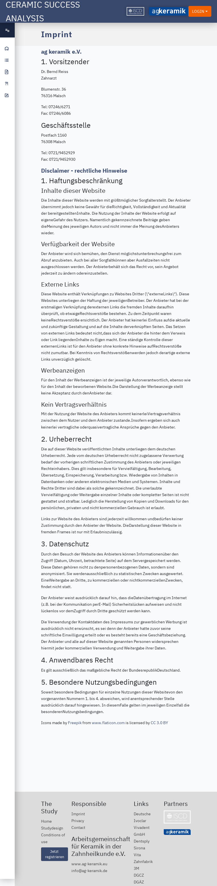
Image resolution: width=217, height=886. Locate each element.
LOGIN (198, 11)
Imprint (78, 813)
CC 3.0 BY (159, 722)
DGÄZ (139, 882)
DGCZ (139, 875)
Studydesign (52, 828)
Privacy (77, 820)
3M (136, 868)
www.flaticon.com (108, 722)
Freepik (75, 722)
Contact (78, 827)
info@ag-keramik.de (89, 870)
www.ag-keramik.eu (89, 863)
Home (46, 821)
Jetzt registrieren (54, 854)
